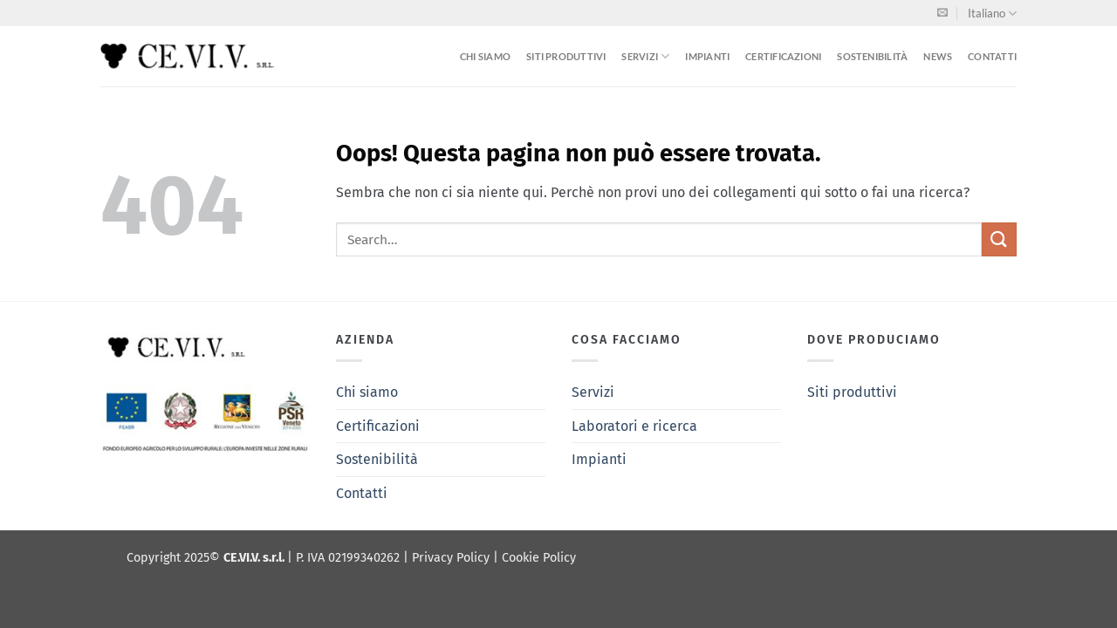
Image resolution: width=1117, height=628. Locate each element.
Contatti (992, 56)
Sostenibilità (872, 56)
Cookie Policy (539, 557)
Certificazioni (783, 56)
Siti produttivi (566, 56)
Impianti (707, 56)
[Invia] (999, 239)
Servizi (645, 56)
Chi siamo (485, 56)
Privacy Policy (452, 557)
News (937, 56)
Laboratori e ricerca (634, 426)
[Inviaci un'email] (942, 13)
